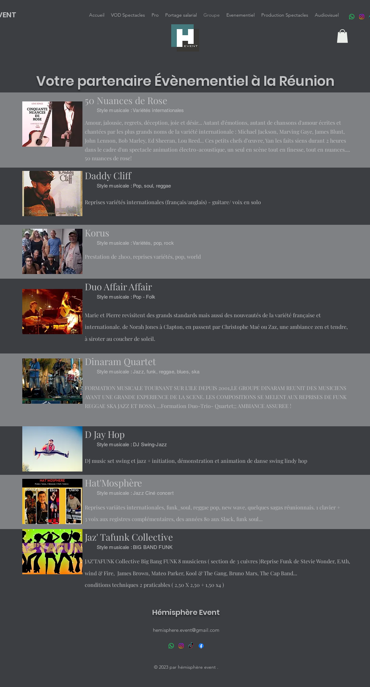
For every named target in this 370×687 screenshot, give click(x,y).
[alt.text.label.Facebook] (201, 645)
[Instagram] (361, 16)
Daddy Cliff (108, 175)
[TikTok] (191, 645)
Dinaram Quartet (120, 361)
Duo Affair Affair (118, 286)
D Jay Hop (105, 434)
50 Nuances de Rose (126, 100)
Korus (97, 232)
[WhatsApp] (351, 16)
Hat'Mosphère (113, 483)
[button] (342, 36)
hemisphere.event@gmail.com (186, 630)
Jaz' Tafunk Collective (129, 537)
